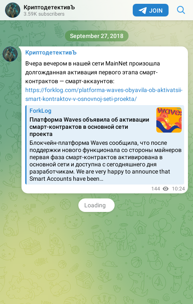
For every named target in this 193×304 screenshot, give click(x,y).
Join (151, 10)
